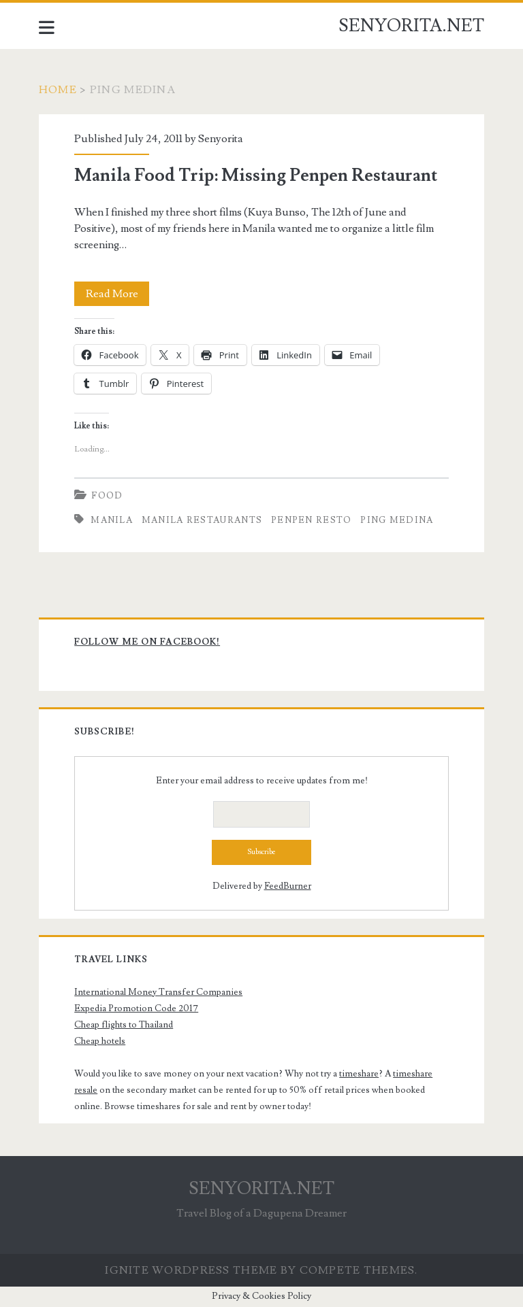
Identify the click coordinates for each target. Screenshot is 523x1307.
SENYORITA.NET (411, 25)
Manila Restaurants (202, 520)
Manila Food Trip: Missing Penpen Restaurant (255, 175)
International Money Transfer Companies (158, 992)
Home (58, 90)
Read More (118, 294)
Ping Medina (396, 520)
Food (107, 495)
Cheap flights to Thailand (123, 1024)
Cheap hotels (99, 1041)
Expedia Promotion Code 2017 (136, 1008)
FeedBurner (287, 886)
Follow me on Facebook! (147, 641)
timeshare (359, 1073)
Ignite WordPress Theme (191, 1270)
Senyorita (220, 139)
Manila (112, 520)
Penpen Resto (311, 520)
